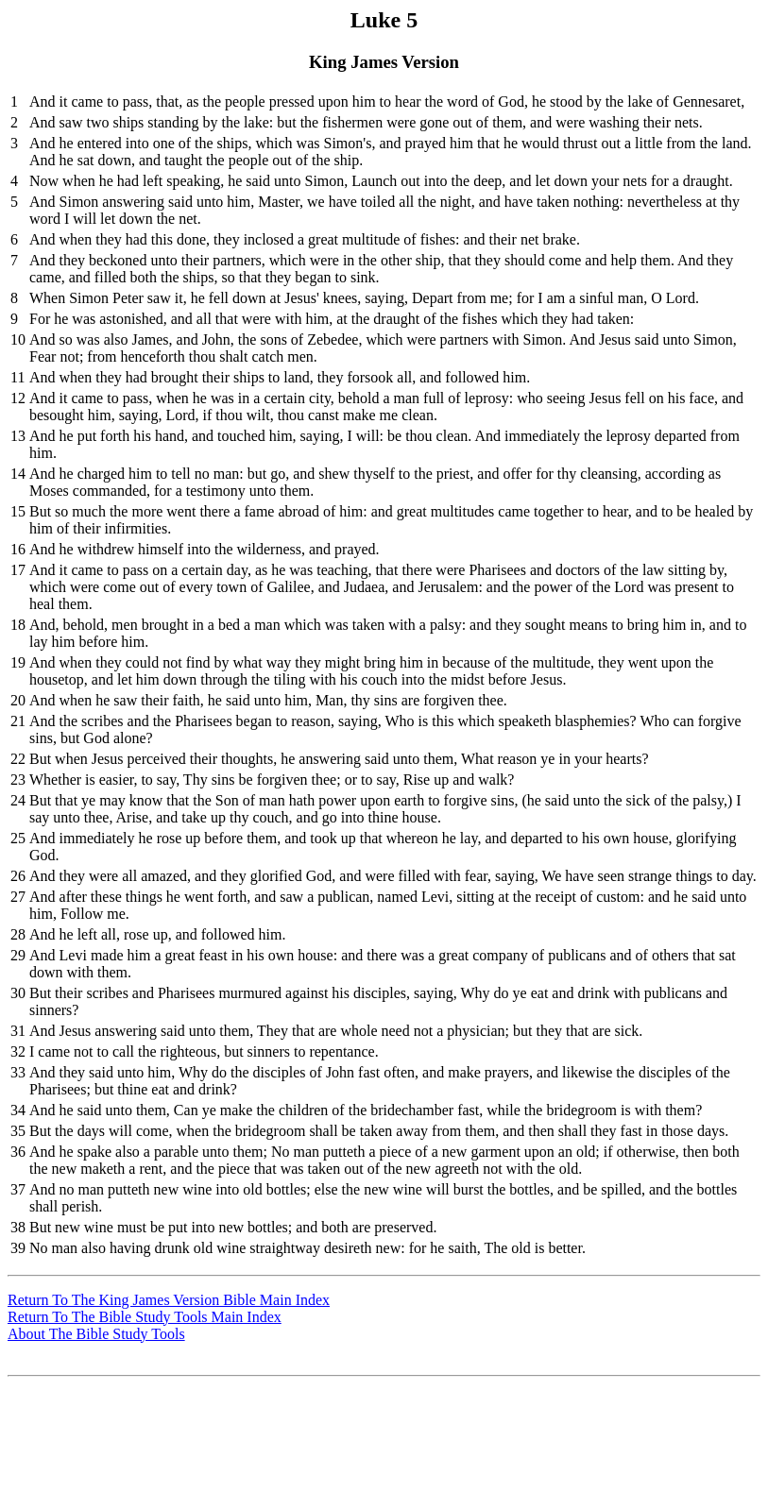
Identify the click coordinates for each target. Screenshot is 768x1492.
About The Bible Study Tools (96, 1334)
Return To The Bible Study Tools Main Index (145, 1317)
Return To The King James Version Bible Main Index (169, 1300)
